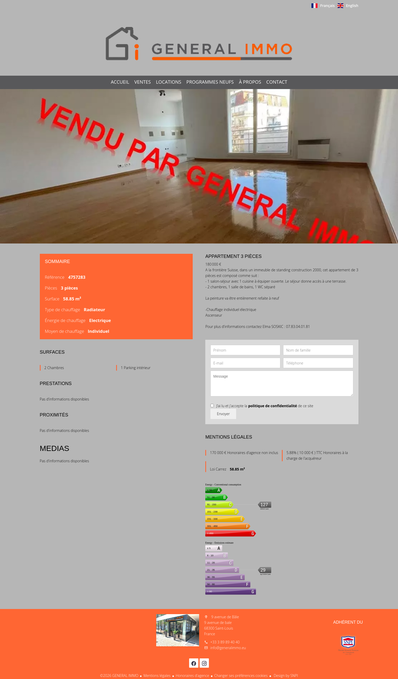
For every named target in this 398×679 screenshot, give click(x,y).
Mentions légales (156, 675)
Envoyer (223, 413)
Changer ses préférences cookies (241, 675)
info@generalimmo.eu (228, 647)
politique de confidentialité (272, 405)
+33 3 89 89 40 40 (225, 642)
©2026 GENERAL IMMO (119, 675)
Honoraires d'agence (192, 675)
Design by (285, 675)
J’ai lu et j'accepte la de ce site (264, 405)
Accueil (199, 43)
